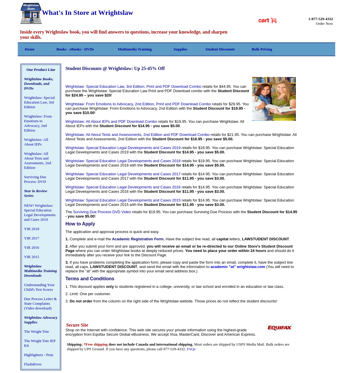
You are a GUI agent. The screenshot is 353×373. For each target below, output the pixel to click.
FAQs (191, 349)
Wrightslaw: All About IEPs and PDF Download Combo (111, 121)
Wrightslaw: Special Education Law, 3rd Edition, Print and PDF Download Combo (133, 86)
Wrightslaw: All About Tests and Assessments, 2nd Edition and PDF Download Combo (137, 134)
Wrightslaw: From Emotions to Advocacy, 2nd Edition (38, 123)
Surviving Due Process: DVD (35, 179)
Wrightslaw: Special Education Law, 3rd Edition (39, 102)
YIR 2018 (31, 229)
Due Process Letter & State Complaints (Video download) (40, 303)
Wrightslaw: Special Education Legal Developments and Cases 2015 (122, 200)
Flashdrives (33, 364)
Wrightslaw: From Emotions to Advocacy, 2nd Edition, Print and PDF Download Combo (138, 104)
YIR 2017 (31, 238)
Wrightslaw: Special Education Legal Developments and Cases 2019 (122, 148)
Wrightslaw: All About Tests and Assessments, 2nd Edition (37, 160)
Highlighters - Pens (38, 355)
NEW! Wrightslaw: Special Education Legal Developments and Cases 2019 (40, 212)
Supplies (180, 49)
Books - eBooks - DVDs (75, 49)
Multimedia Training (135, 49)
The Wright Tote (36, 331)
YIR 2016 (31, 247)
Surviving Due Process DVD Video (102, 212)
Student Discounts (220, 49)
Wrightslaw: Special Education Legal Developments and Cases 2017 (122, 174)
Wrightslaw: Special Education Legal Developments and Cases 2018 (122, 161)
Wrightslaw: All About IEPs (36, 141)
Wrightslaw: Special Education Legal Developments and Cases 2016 (122, 187)
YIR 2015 (31, 257)
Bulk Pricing (262, 49)
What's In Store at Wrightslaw (76, 12)
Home (29, 49)
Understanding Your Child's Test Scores (39, 287)
